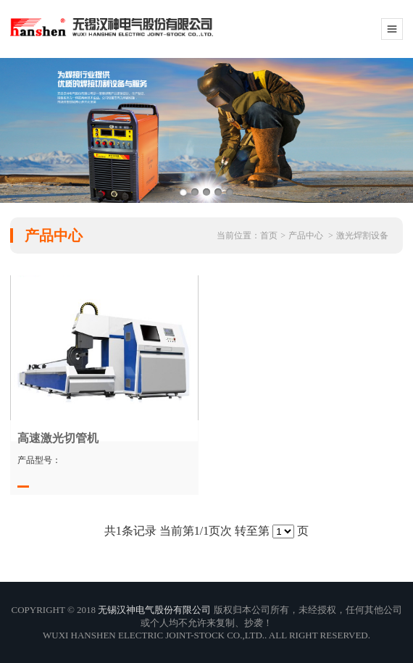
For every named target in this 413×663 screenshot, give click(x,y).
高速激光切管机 (58, 438)
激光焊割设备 (362, 235)
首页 (269, 235)
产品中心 (305, 235)
